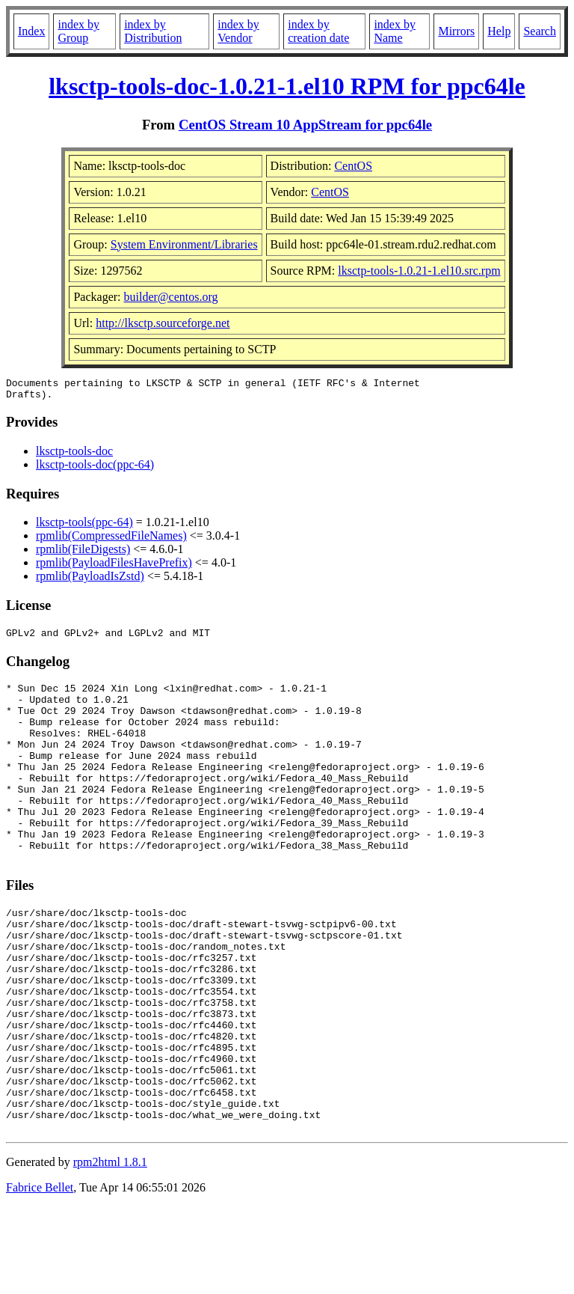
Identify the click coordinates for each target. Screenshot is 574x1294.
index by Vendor (238, 31)
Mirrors (456, 31)
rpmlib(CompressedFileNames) (111, 540)
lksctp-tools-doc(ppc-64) (95, 469)
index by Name (395, 31)
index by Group (78, 31)
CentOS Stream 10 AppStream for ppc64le (305, 124)
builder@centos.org (171, 296)
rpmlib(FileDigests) (83, 553)
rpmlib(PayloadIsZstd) (90, 580)
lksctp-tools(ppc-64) (84, 526)
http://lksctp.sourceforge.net (162, 323)
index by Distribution (153, 31)
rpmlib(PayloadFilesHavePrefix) (114, 567)
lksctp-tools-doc (74, 455)
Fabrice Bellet (39, 1275)
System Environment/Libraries (184, 244)
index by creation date (318, 31)
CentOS (353, 165)
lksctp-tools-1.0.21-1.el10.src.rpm (419, 270)
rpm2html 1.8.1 (110, 1249)
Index (31, 31)
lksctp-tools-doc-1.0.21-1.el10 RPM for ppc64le (287, 86)
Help (498, 31)
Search (539, 31)
